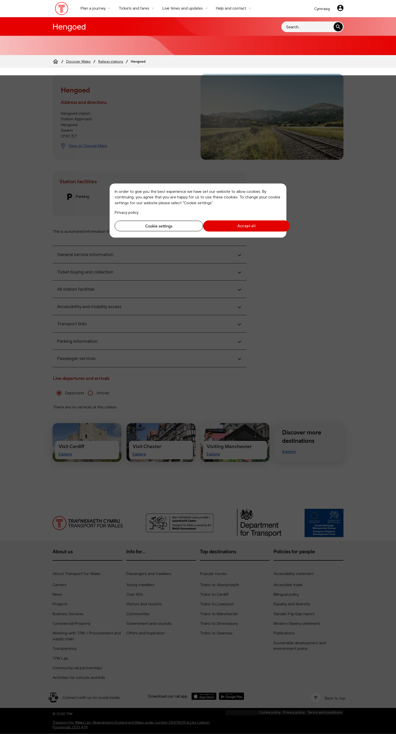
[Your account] (340, 8)
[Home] (56, 61)
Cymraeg (322, 8)
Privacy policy (126, 212)
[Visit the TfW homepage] (61, 9)
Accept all (241, 226)
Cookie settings (155, 226)
